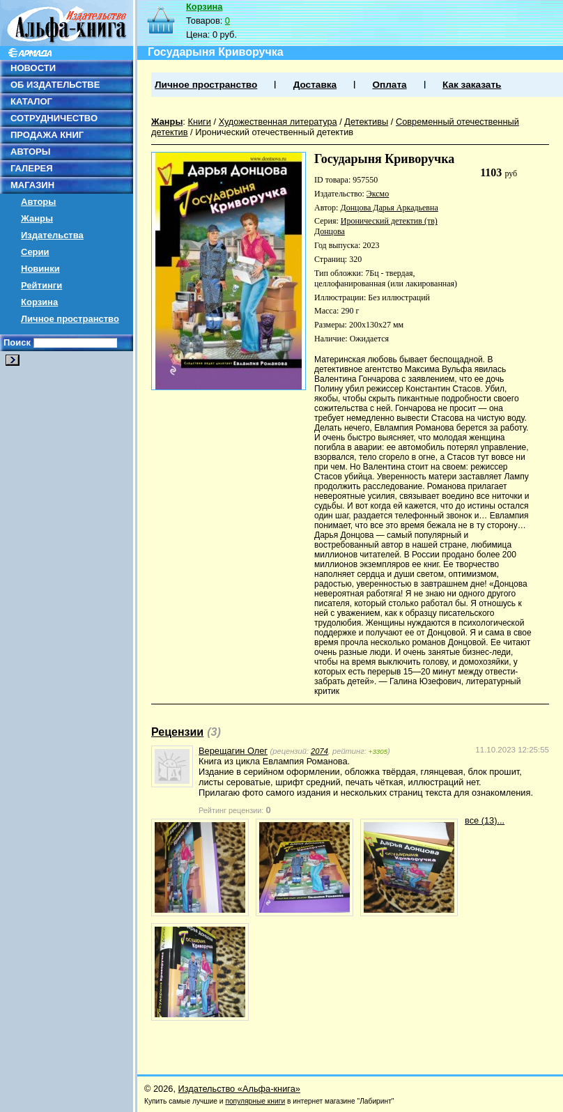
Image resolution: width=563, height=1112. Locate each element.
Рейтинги (41, 285)
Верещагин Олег (233, 751)
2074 (319, 751)
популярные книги (255, 1101)
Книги (199, 121)
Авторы (38, 201)
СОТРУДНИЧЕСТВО (54, 118)
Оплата (389, 84)
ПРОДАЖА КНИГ (47, 135)
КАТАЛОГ (31, 101)
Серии (35, 252)
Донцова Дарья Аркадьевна (389, 208)
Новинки (40, 268)
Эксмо (378, 194)
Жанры (37, 218)
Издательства (52, 235)
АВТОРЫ (30, 151)
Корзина (39, 302)
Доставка (315, 84)
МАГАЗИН (32, 185)
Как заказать (471, 84)
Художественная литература (278, 121)
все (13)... (484, 820)
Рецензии (177, 732)
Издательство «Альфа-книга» (239, 1088)
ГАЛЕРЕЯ (31, 168)
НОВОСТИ (33, 68)
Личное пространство (70, 319)
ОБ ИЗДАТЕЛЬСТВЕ (55, 84)
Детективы (366, 121)
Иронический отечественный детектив (274, 132)
